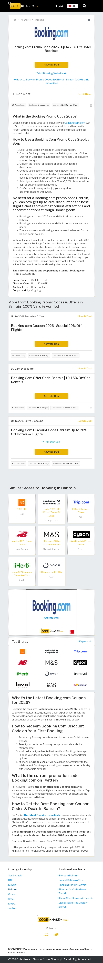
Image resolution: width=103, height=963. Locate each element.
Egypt (11, 903)
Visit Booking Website (51, 73)
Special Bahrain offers (71, 880)
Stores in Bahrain (68, 875)
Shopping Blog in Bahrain (72, 885)
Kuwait (12, 885)
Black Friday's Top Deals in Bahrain (73, 904)
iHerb (22, 580)
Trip (81, 517)
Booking (39, 20)
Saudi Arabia (15, 875)
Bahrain (12, 889)
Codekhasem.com (74, 122)
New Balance (22, 549)
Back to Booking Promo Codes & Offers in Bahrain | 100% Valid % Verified (51, 81)
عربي (59, 6)
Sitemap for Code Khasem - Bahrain (74, 891)
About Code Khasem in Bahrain (76, 898)
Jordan (12, 908)
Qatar (11, 899)
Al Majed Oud (51, 520)
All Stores (25, 20)
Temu (22, 514)
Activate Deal (51, 64)
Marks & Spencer (51, 549)
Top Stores (20, 641)
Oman (11, 894)
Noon (51, 577)
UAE (10, 880)
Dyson (81, 549)
